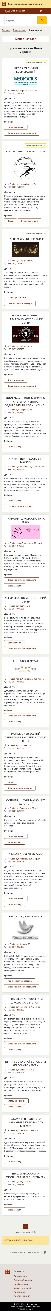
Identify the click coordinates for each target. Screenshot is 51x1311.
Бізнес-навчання (16, 380)
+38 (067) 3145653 (16, 546)
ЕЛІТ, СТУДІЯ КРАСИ (25, 660)
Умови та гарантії (22, 1288)
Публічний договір (23, 1280)
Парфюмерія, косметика (20, 981)
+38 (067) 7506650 (16, 412)
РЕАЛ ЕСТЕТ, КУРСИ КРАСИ (25, 916)
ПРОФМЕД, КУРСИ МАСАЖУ (25, 854)
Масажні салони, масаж (19, 506)
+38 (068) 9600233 (16, 187)
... (28, 116)
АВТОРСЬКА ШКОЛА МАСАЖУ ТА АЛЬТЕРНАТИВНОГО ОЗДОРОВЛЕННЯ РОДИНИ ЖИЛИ (25, 401)
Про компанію (21, 1276)
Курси (10, 221)
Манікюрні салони (17, 297)
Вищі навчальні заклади (20, 788)
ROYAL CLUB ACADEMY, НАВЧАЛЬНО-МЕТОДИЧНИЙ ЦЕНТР (25, 319)
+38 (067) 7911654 (16, 1133)
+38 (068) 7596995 (16, 861)
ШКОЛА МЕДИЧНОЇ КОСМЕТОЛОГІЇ (25, 70)
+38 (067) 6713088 (16, 748)
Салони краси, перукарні (20, 303)
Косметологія (14, 642)
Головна (6, 30)
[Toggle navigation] (47, 11)
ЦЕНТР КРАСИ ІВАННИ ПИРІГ (25, 239)
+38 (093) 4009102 (16, 1009)
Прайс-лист (19, 1292)
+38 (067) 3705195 (16, 349)
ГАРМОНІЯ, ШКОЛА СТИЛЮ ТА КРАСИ (26, 520)
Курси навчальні (16, 127)
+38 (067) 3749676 (16, 608)
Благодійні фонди (16, 1100)
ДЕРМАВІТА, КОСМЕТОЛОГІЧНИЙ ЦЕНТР (25, 599)
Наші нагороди (21, 1284)
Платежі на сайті (22, 1296)
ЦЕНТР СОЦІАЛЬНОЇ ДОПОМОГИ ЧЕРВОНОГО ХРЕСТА (25, 1063)
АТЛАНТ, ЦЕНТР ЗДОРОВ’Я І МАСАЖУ (26, 460)
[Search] (20, 20)
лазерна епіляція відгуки (18, 1240)
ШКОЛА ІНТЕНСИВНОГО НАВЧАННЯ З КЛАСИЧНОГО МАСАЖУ (25, 1122)
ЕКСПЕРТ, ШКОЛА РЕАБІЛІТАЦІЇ (25, 151)
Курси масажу (14, 446)
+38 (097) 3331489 (16, 1184)
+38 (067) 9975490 (16, 681)
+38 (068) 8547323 (16, 811)
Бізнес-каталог (19, 30)
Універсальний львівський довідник (26, 4)
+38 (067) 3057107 (16, 947)
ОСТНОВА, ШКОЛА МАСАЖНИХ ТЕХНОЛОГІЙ (25, 802)
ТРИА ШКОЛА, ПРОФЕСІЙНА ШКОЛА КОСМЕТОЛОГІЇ (25, 1000)
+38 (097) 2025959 (16, 93)
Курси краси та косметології (22, 133)
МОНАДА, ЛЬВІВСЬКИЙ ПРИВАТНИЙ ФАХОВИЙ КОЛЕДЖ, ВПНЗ (25, 737)
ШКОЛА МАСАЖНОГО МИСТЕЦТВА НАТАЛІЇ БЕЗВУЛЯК (25, 1175)
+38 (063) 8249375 (16, 263)
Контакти (19, 1271)
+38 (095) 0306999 (16, 469)
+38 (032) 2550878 (16, 1072)
